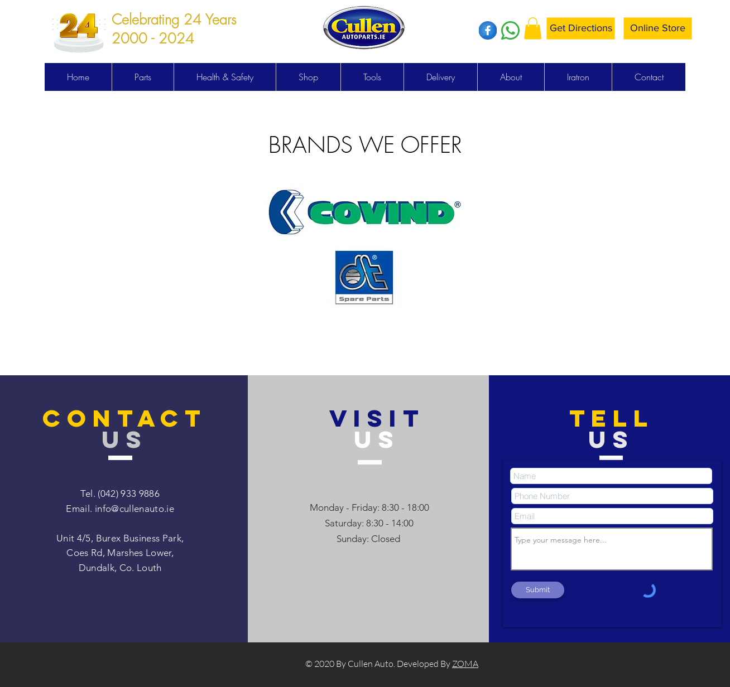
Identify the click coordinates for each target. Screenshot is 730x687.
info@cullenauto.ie (134, 508)
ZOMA (465, 663)
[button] (533, 28)
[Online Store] (657, 28)
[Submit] (537, 590)
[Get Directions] (580, 28)
